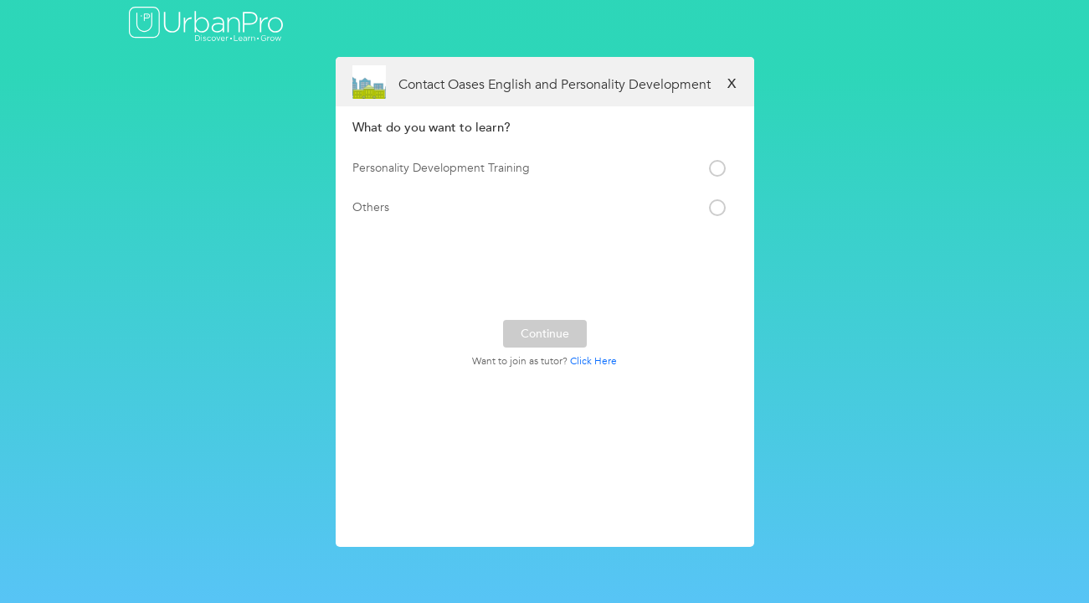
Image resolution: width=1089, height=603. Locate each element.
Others (370, 207)
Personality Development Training (441, 168)
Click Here (593, 361)
